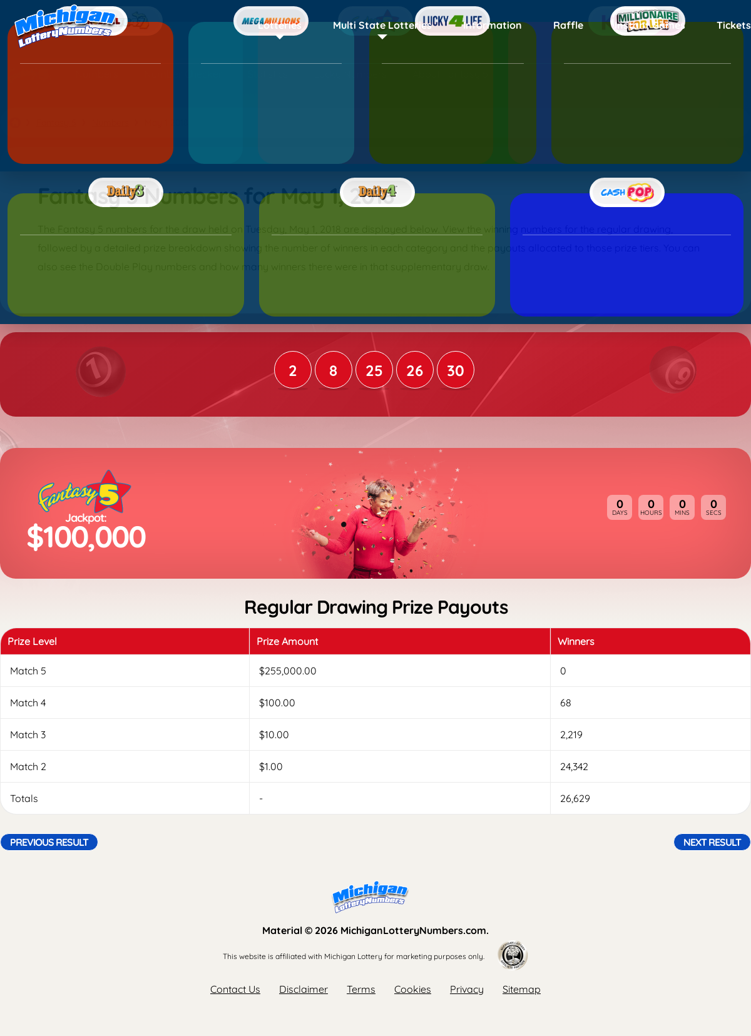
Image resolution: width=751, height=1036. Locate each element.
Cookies (412, 989)
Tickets (734, 25)
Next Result (712, 842)
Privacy (467, 989)
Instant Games (650, 25)
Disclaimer (303, 989)
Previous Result (49, 842)
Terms (361, 989)
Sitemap (522, 989)
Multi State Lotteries (382, 25)
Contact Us (235, 989)
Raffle (568, 25)
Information (492, 25)
